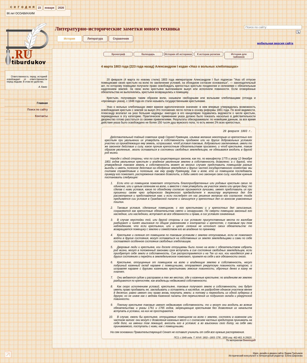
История (69, 38)
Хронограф (118, 54)
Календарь (148, 54)
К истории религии (208, 54)
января (49, 7)
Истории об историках (178, 54)
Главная (42, 103)
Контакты (41, 116)
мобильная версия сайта (275, 43)
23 (39, 7)
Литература (95, 38)
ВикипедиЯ (249, 341)
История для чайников (239, 55)
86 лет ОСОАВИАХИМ (21, 13)
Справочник (121, 38)
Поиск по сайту (37, 109)
